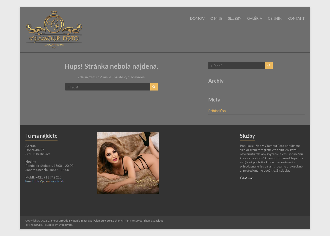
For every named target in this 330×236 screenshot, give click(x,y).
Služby (234, 18)
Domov (197, 18)
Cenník (275, 18)
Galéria (254, 18)
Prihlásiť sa (217, 110)
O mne (216, 18)
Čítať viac (246, 178)
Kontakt (296, 18)
